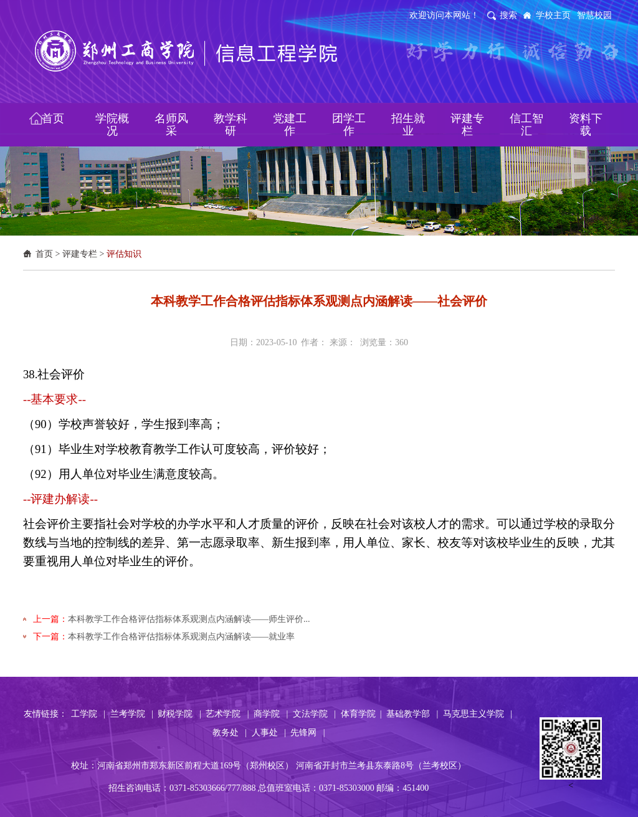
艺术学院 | (227, 714)
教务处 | (229, 732)
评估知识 (124, 254)
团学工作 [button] (349, 124)
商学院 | (271, 714)
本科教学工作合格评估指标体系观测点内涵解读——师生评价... (189, 619)
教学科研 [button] (230, 124)
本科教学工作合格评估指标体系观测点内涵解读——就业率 (181, 636)
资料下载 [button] (585, 124)
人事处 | (269, 732)
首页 (44, 254)
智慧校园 (594, 15)
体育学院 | (361, 714)
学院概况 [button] (112, 124)
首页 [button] (53, 118)
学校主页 (553, 15)
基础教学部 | (412, 714)
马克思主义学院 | (477, 714)
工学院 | (88, 714)
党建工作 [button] (290, 124)
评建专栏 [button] (467, 124)
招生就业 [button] (408, 124)
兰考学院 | (131, 714)
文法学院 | (314, 714)
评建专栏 (79, 254)
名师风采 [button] (171, 124)
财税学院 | (179, 714)
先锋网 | (307, 732)
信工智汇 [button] (526, 124)
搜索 (508, 15)
